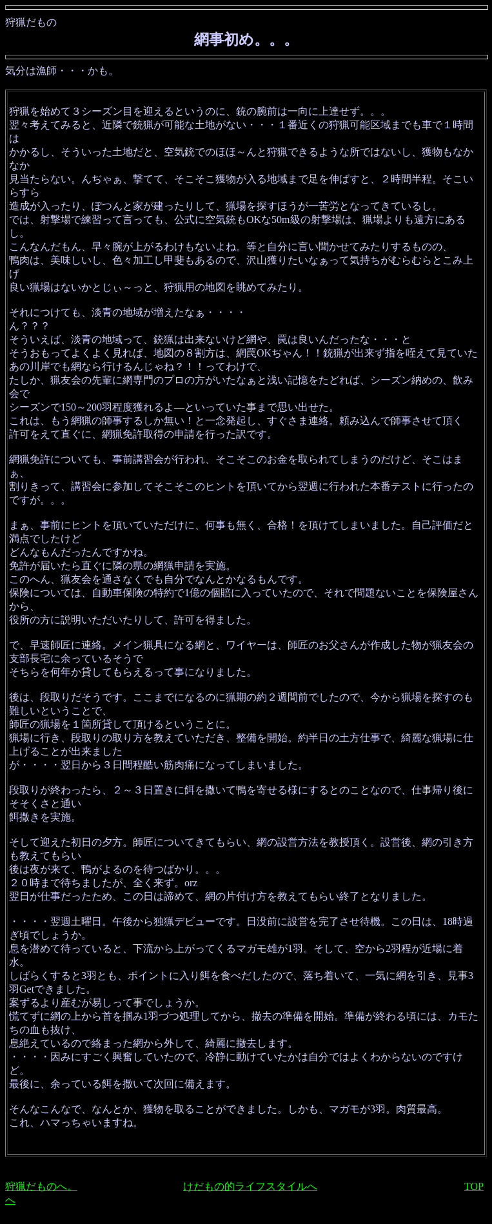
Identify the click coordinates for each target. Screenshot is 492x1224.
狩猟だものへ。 (41, 1186)
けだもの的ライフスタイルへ (250, 1186)
